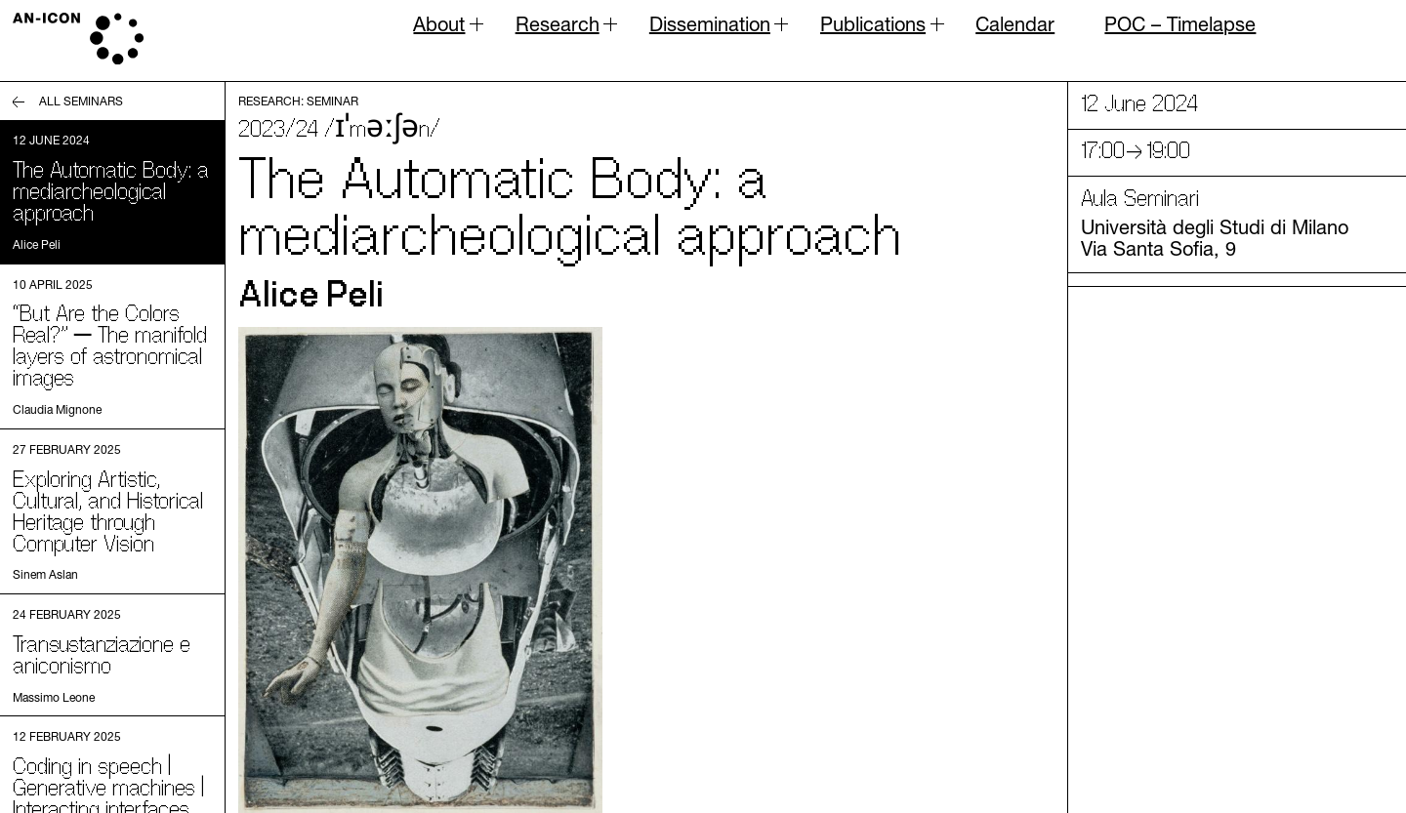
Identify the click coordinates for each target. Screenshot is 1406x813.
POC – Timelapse (1180, 24)
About (439, 29)
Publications (873, 29)
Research (558, 29)
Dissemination (709, 29)
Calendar (1014, 24)
